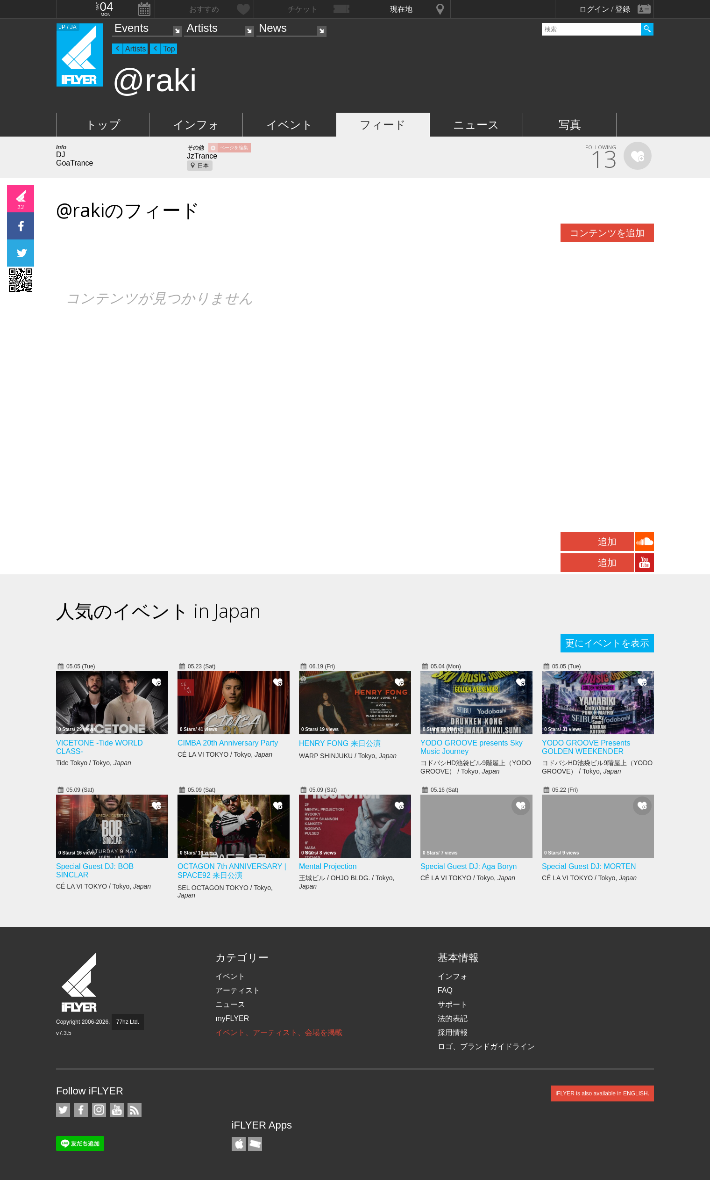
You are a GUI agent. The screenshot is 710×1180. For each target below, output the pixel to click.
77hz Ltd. (127, 1022)
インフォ (196, 124)
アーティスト (237, 990)
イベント (289, 124)
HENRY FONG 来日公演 (340, 743)
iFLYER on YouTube (117, 1110)
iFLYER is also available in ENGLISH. (602, 1093)
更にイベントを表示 (607, 643)
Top (169, 49)
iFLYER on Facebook (81, 1110)
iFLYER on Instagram (99, 1110)
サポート (453, 1004)
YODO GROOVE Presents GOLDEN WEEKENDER (586, 747)
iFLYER (80, 982)
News (273, 28)
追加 (607, 541)
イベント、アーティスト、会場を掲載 (278, 1032)
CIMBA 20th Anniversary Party (228, 743)
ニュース (476, 124)
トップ (103, 124)
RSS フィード (135, 1110)
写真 (570, 124)
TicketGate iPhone (255, 1144)
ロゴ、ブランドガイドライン (486, 1046)
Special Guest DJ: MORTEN (589, 866)
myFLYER (232, 1018)
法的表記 (453, 1018)
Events (131, 28)
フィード (383, 124)
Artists (202, 28)
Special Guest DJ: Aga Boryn (468, 866)
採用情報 (453, 1032)
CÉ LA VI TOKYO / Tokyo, (225, 754)
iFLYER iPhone (239, 1144)
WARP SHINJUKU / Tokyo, (348, 756)
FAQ (445, 990)
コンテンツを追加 (607, 233)
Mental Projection (328, 866)
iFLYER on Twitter (63, 1110)
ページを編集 (234, 147)
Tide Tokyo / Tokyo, (93, 763)
